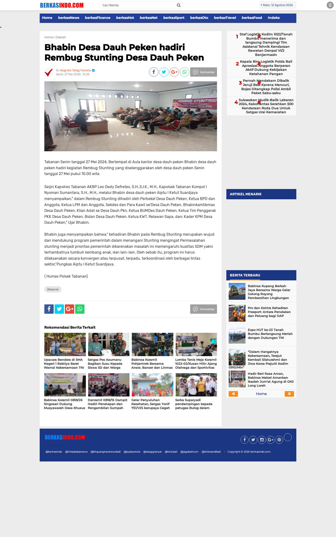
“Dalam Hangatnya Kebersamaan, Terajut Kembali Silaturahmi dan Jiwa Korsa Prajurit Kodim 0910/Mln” (258, 359)
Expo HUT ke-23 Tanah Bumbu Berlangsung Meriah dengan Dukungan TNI (270, 334)
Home (47, 18)
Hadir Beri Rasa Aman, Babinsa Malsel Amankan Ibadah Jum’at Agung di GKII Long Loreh (271, 379)
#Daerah (53, 289)
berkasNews (68, 18)
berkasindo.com (260, 451)
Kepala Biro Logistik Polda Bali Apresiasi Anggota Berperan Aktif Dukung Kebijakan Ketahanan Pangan (266, 68)
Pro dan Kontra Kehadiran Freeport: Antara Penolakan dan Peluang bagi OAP (269, 312)
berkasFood (252, 18)
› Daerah (60, 37)
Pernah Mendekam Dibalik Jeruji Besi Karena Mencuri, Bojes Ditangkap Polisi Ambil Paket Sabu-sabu (266, 87)
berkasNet (149, 18)
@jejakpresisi (132, 451)
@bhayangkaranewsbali (106, 451)
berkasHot (125, 18)
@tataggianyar (152, 451)
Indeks (274, 18)
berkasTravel (225, 18)
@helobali (171, 451)
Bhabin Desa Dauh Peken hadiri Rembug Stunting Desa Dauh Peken (124, 52)
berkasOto (199, 18)
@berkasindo (54, 451)
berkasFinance (97, 18)
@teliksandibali (211, 451)
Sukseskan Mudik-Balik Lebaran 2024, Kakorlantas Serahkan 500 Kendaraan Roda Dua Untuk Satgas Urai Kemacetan (266, 106)
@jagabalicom (189, 451)
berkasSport (173, 18)
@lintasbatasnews (76, 451)
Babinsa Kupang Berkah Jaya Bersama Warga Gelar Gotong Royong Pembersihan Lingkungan (269, 292)
